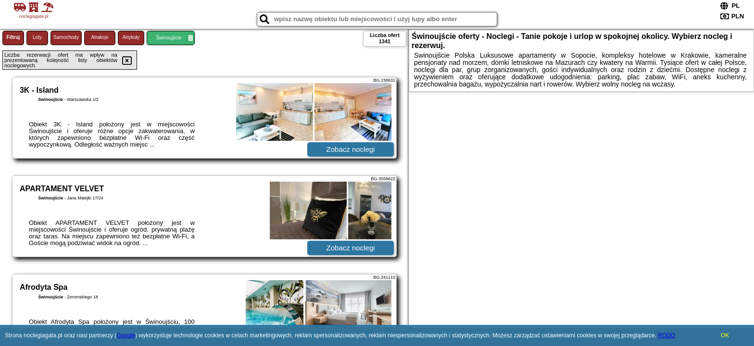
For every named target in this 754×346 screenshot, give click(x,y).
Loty (37, 37)
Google (125, 335)
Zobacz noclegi (351, 149)
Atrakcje (99, 37)
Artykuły (131, 37)
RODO (666, 335)
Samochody (66, 37)
